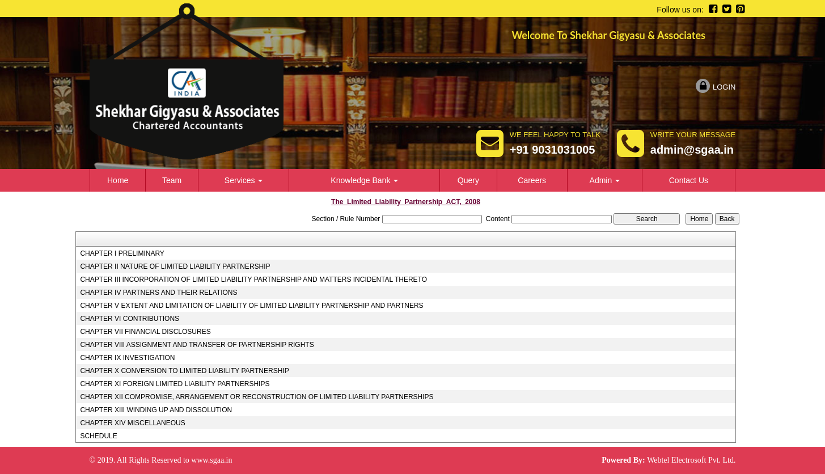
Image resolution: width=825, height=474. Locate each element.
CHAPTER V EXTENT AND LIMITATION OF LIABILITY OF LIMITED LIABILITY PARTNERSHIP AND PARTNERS (251, 306)
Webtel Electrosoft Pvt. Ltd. (691, 460)
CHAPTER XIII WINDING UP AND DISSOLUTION (156, 410)
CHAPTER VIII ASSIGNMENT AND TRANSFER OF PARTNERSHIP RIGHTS (197, 345)
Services (244, 180)
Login (715, 87)
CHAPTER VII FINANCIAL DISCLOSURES (145, 332)
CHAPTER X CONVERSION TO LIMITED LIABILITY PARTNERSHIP (184, 371)
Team (171, 180)
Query (468, 180)
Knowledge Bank (364, 180)
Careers (532, 180)
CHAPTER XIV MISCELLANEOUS (132, 423)
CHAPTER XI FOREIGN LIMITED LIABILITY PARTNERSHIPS (174, 384)
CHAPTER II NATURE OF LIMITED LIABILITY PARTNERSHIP (175, 266)
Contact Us (688, 180)
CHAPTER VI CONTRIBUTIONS (129, 319)
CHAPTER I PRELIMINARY (122, 253)
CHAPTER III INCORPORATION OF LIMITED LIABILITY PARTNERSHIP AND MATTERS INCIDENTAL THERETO (253, 279)
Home (117, 180)
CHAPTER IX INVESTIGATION (127, 358)
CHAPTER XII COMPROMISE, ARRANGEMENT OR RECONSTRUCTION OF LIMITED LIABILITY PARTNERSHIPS (256, 397)
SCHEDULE (98, 436)
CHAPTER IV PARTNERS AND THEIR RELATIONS (158, 293)
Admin (605, 180)
